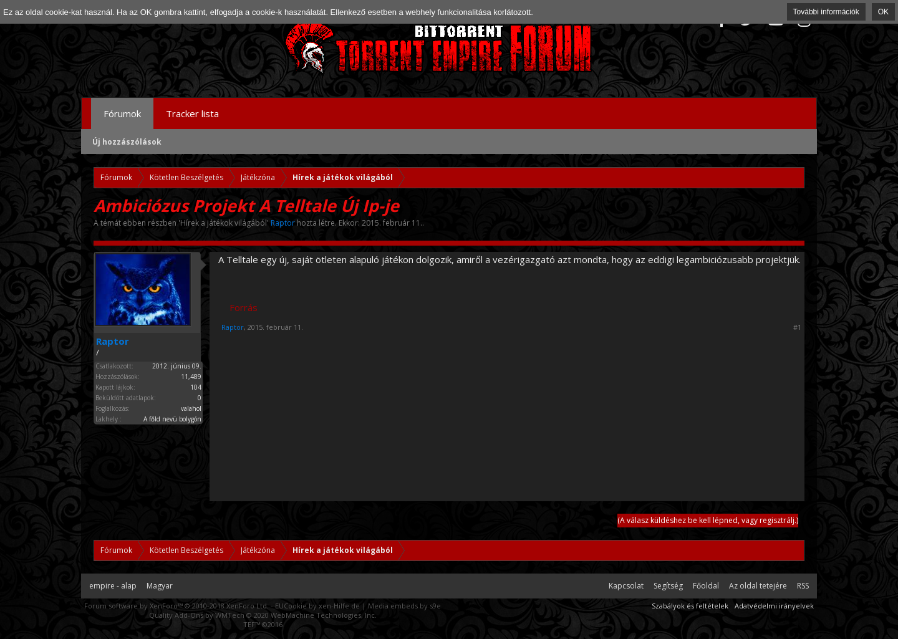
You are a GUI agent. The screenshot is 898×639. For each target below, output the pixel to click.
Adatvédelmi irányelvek (774, 605)
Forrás (243, 307)
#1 (797, 327)
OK (883, 11)
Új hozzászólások (127, 142)
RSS (803, 585)
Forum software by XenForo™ (176, 605)
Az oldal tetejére (758, 585)
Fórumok (122, 113)
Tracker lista (192, 113)
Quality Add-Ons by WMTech (263, 615)
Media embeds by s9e (404, 605)
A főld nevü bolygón (172, 419)
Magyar (160, 585)
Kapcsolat (626, 585)
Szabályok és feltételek (690, 605)
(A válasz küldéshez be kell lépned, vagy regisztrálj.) (707, 520)
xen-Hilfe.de (339, 605)
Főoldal (706, 585)
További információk (826, 11)
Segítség (668, 585)
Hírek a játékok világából (223, 223)
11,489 (191, 376)
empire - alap (113, 585)
